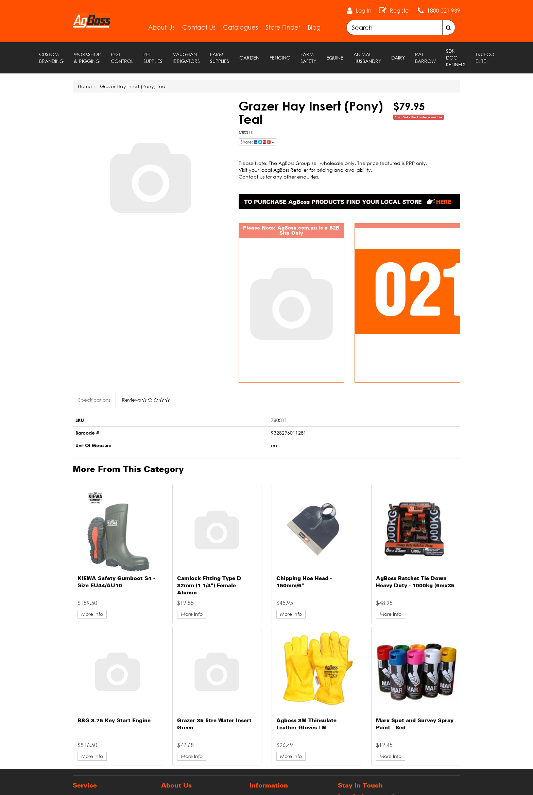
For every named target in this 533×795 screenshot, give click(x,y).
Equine (334, 58)
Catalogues (240, 27)
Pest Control (122, 57)
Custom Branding (51, 57)
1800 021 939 (443, 10)
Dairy (398, 58)
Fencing (280, 58)
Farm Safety (308, 57)
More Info (92, 614)
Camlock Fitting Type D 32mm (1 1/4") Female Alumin (209, 585)
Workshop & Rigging (87, 57)
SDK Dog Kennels (455, 57)
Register (400, 10)
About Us (161, 27)
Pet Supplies (152, 57)
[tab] (95, 400)
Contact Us (199, 27)
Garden (249, 58)
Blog (314, 27)
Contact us (251, 177)
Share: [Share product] (257, 142)
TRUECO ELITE (485, 57)
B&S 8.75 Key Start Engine (114, 720)
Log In (364, 10)
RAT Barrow (425, 57)
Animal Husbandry (367, 57)
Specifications (94, 400)
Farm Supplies (219, 57)
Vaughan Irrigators (186, 57)
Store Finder (282, 27)
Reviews (146, 400)
